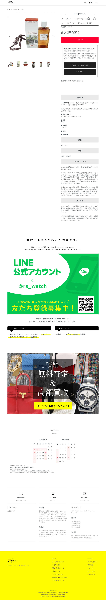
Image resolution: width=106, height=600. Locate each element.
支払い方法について (63, 574)
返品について (62, 571)
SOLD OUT (80, 40)
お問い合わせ (93, 574)
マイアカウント (94, 562)
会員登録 (92, 565)
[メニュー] (96, 2)
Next (53, 36)
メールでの (53, 406)
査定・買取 (80, 72)
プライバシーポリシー (64, 580)
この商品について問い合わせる (79, 65)
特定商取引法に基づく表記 (65, 577)
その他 (15, 9)
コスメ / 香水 (22, 9)
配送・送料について (63, 568)
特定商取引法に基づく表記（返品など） (72, 81)
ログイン (92, 568)
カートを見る (93, 571)
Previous (10, 36)
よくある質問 (62, 565)
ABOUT (92, 558)
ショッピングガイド (63, 562)
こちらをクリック (15, 334)
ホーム (9, 9)
